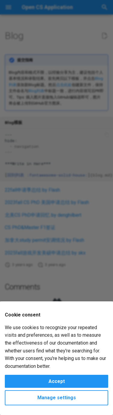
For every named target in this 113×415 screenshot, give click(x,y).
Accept (57, 381)
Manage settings (56, 397)
